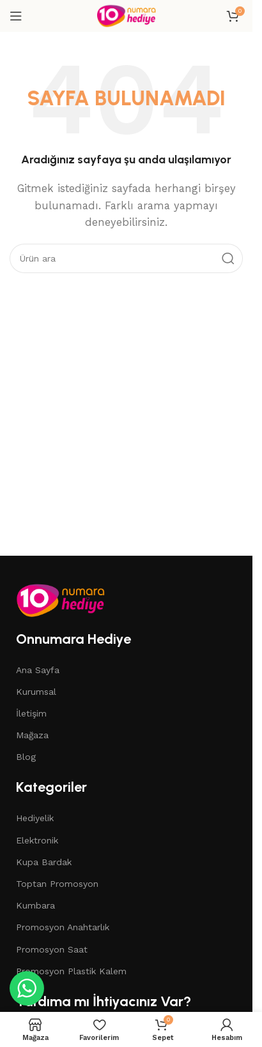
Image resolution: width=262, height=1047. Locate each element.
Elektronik (37, 840)
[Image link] (60, 599)
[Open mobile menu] (16, 16)
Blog (26, 757)
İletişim (31, 713)
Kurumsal (36, 692)
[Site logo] (125, 15)
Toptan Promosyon (57, 884)
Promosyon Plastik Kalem (71, 971)
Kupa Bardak (44, 862)
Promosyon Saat (52, 949)
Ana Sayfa (37, 670)
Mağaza (32, 735)
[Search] (126, 258)
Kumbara (35, 905)
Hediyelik (35, 818)
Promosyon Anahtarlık (62, 927)
